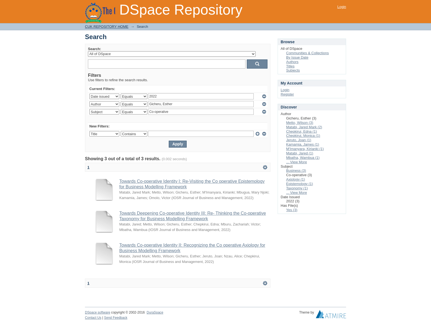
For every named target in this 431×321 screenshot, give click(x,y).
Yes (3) (291, 210)
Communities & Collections (307, 53)
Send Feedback (116, 318)
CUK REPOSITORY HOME (106, 27)
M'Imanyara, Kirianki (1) (305, 149)
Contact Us (93, 318)
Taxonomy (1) (297, 188)
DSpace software (97, 312)
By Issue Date (297, 57)
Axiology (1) (295, 179)
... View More (296, 162)
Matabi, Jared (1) (299, 153)
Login (341, 7)
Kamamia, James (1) (302, 144)
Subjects (293, 70)
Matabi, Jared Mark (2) (304, 127)
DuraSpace (155, 312)
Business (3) (296, 170)
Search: (94, 49)
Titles (290, 66)
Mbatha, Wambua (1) (303, 158)
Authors (292, 62)
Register (287, 94)
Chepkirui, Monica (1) (303, 136)
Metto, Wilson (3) (299, 123)
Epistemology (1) (299, 184)
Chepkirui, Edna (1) (301, 131)
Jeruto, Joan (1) (298, 140)
